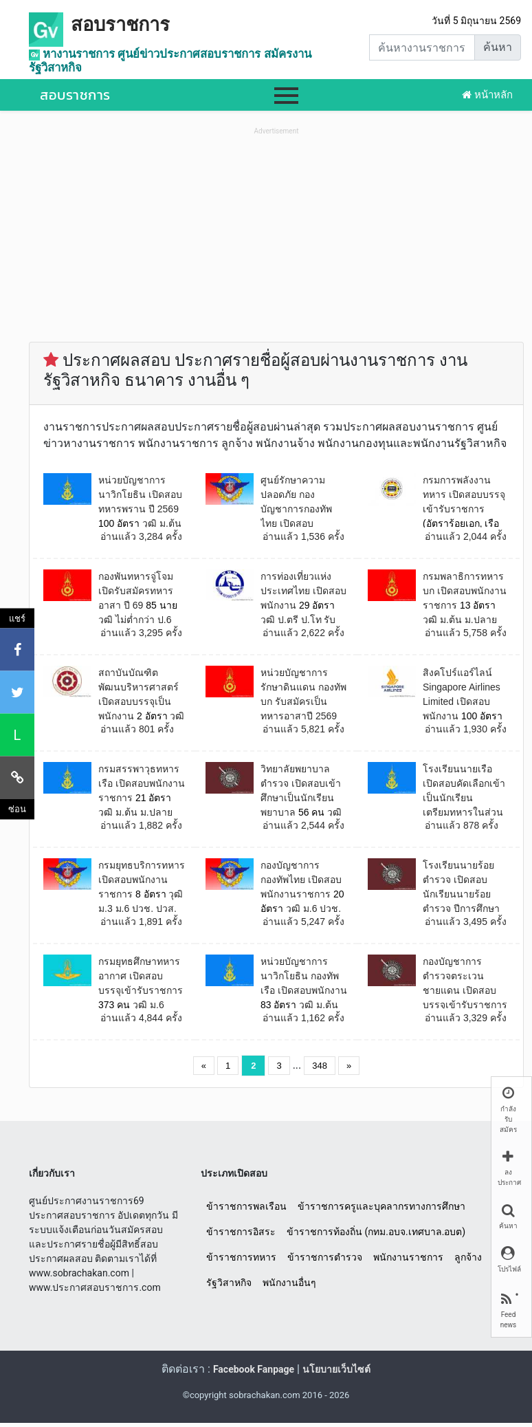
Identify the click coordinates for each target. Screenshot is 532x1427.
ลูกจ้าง (468, 1257)
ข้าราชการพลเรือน (246, 1206)
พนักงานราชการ (408, 1257)
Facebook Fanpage (253, 1369)
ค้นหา (497, 47)
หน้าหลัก (487, 95)
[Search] (422, 47)
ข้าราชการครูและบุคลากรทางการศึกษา (381, 1206)
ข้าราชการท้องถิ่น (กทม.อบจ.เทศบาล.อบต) (376, 1231)
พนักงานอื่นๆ (289, 1282)
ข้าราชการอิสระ (241, 1231)
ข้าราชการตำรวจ (324, 1257)
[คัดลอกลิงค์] (17, 777)
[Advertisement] (276, 234)
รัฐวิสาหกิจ (229, 1282)
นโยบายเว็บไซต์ (336, 1369)
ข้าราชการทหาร (241, 1257)
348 (319, 1065)
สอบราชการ (120, 25)
